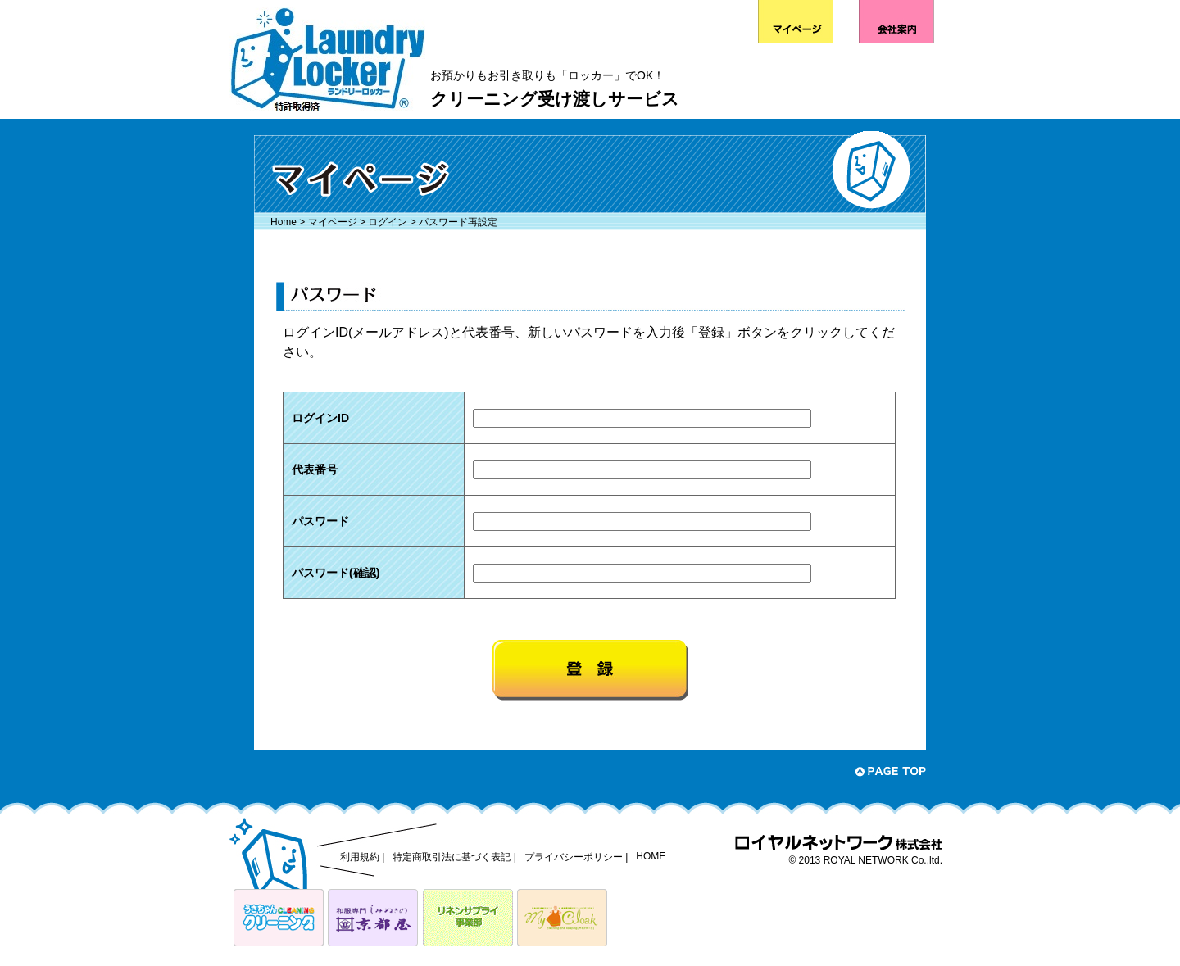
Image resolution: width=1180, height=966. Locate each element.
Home (283, 222)
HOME (650, 856)
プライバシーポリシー (573, 857)
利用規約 (359, 857)
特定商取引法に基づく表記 (452, 857)
